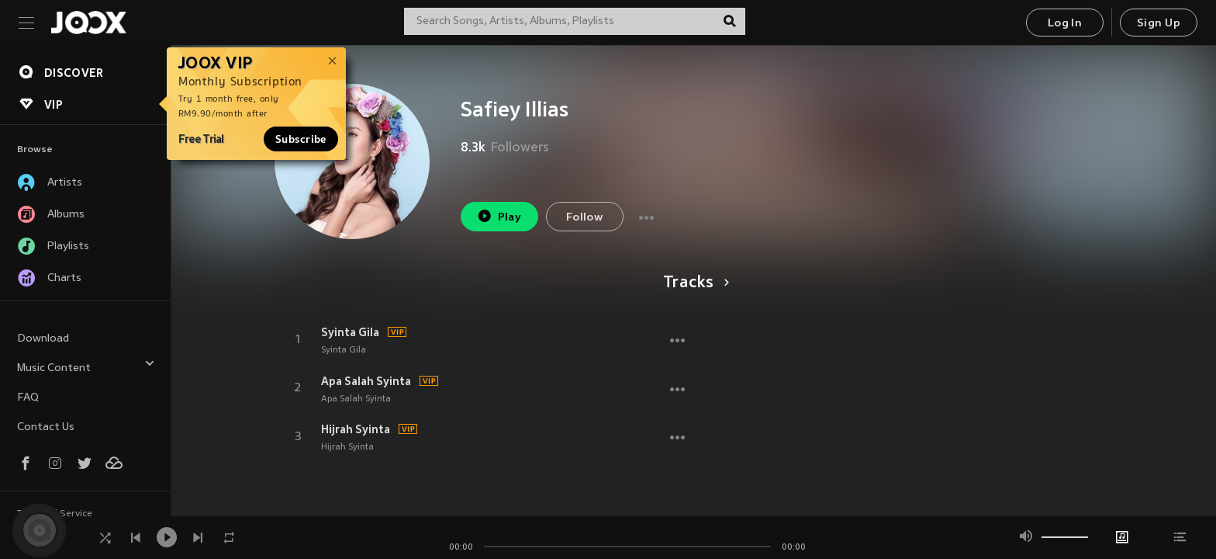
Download (43, 339)
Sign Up (1158, 24)
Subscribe (300, 139)
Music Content (86, 366)
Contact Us (45, 427)
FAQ (28, 398)
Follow (584, 218)
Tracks (693, 283)
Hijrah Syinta (355, 429)
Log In (1065, 24)
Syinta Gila (350, 332)
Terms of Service (54, 514)
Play (499, 216)
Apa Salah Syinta (366, 381)
